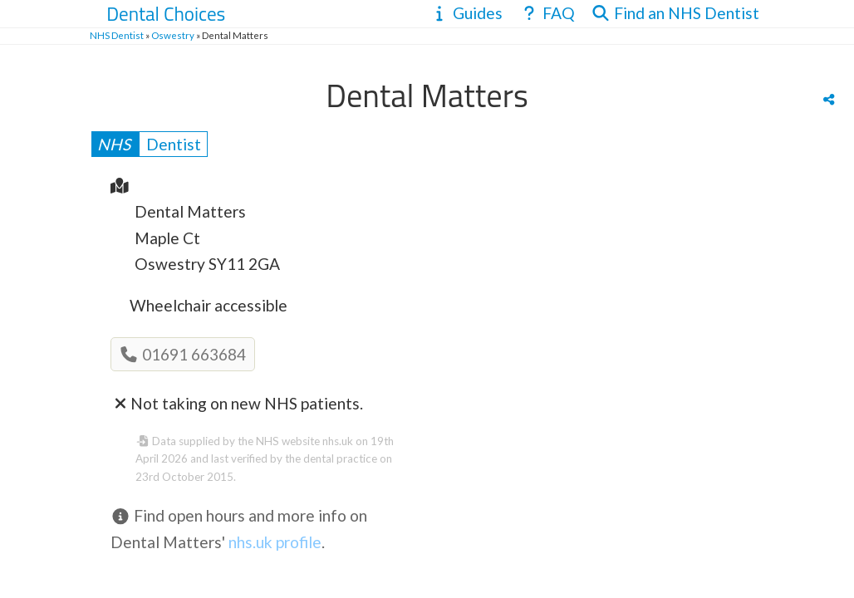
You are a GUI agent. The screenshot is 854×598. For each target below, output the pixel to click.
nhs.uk (337, 441)
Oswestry (172, 35)
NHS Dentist (117, 35)
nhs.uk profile (274, 541)
